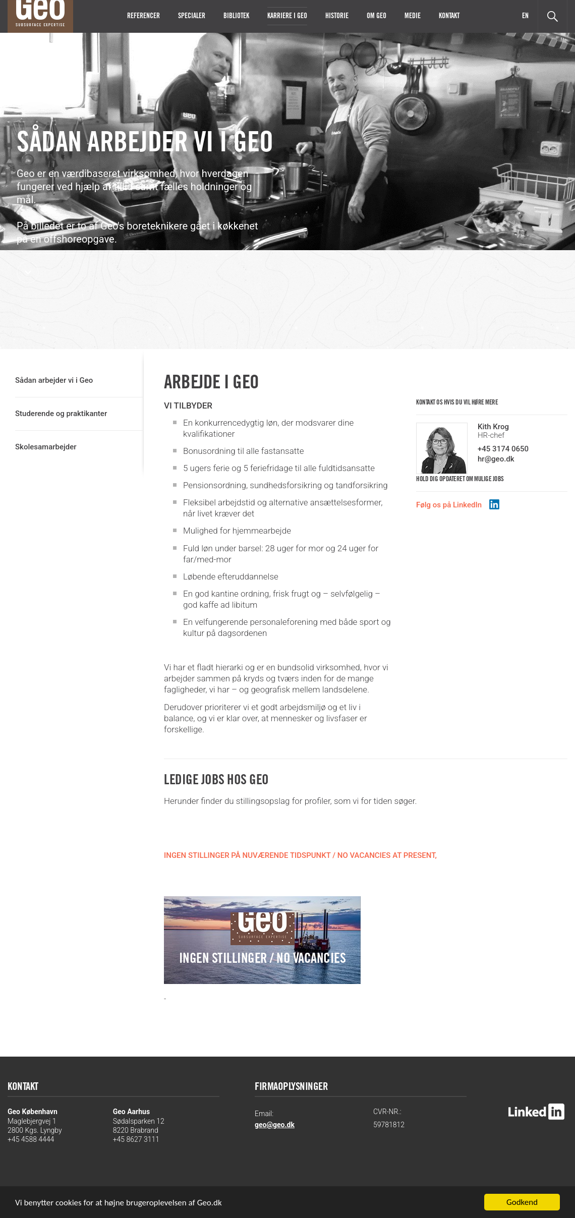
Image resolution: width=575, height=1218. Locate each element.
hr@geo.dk (496, 458)
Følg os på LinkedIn (449, 504)
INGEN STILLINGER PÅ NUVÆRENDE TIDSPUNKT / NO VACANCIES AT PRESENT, (300, 855)
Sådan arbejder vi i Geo (54, 380)
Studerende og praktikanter (61, 413)
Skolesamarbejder (46, 446)
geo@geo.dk (275, 1125)
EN (525, 16)
